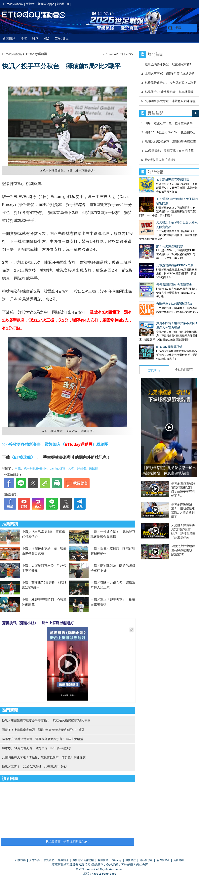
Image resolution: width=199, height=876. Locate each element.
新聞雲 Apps (46, 4)
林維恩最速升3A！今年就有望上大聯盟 (170, 82)
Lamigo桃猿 (57, 468)
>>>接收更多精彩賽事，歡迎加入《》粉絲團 (55, 444)
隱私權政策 (146, 860)
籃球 (35, 38)
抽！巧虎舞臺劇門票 (169, 246)
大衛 (71, 468)
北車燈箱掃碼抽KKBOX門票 (174, 265)
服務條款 (130, 860)
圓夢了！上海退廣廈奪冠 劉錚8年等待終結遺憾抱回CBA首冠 (43, 729)
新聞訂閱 (63, 4)
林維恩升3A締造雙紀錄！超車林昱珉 (169, 92)
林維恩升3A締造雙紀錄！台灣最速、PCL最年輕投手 (36, 748)
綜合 (47, 38)
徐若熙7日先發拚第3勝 (160, 159)
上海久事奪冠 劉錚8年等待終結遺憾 (169, 73)
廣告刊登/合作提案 (83, 860)
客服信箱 (103, 860)
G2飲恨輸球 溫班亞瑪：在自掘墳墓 (169, 150)
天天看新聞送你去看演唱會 (174, 284)
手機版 (30, 4)
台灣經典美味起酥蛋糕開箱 (174, 303)
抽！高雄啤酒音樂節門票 (172, 179)
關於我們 (49, 860)
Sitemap (117, 860)
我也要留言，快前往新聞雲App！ (68, 841)
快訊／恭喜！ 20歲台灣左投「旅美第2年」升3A (34, 766)
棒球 (23, 38)
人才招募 (34, 860)
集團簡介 (63, 860)
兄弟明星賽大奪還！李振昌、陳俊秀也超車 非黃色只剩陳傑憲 (44, 757)
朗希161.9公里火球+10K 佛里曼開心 (170, 132)
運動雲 (37, 15)
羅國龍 (93, 468)
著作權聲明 (163, 860)
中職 (18, 468)
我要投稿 (20, 860)
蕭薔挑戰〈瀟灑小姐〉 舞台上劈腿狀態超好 (38, 623)
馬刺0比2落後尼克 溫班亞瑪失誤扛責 (170, 141)
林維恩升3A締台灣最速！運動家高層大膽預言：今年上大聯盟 (42, 739)
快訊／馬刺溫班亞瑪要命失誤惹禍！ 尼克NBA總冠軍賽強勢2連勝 (46, 720)
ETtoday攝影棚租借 (169, 346)
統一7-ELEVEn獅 (35, 468)
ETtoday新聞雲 (13, 4)
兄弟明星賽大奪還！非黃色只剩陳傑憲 (170, 101)
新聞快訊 (9, 38)
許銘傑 (81, 468)
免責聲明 (178, 860)
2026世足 (62, 38)
